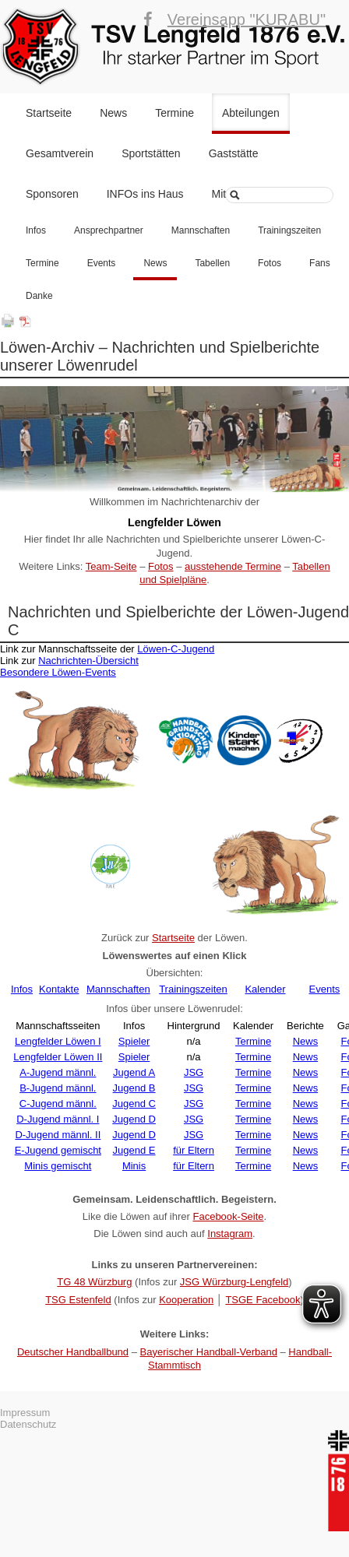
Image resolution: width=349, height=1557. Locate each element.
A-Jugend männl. (57, 1072)
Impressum (25, 1412)
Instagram (229, 1233)
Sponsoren (52, 194)
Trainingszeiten (289, 230)
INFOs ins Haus (145, 194)
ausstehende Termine (233, 566)
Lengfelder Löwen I (58, 1041)
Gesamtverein (59, 153)
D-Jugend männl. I (57, 1119)
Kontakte (59, 989)
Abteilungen (251, 113)
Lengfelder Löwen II (57, 1057)
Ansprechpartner (108, 230)
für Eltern (193, 1150)
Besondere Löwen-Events (58, 672)
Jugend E (134, 1150)
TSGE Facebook (262, 1300)
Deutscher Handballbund (73, 1352)
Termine (174, 113)
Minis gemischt (57, 1166)
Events (101, 263)
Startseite (49, 113)
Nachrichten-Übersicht (88, 660)
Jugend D (134, 1119)
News (113, 113)
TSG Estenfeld (78, 1300)
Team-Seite (111, 566)
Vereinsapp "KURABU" (246, 19)
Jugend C (134, 1103)
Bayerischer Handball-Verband (208, 1352)
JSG (193, 1072)
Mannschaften (200, 230)
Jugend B (134, 1088)
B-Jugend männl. (57, 1088)
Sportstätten (151, 153)
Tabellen (212, 263)
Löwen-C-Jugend (175, 649)
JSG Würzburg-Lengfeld (234, 1282)
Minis (134, 1166)
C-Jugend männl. (58, 1103)
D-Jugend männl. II (57, 1135)
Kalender (265, 989)
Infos (36, 230)
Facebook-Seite (227, 1216)
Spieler (134, 1041)
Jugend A (134, 1072)
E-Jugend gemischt (58, 1150)
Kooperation (186, 1300)
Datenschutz (28, 1424)
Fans (319, 263)
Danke (39, 295)
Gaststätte (234, 153)
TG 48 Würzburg (94, 1282)
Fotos (269, 263)
